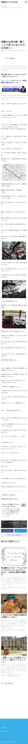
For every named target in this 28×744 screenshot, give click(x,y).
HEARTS (13, 50)
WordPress (12, 742)
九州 (16, 50)
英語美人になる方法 (9, 2)
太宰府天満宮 (22, 50)
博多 (18, 50)
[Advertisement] (14, 24)
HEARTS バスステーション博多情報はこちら (13, 403)
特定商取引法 (4, 727)
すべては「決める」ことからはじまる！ (11, 148)
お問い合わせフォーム (6, 731)
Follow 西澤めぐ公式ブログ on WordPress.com (13, 129)
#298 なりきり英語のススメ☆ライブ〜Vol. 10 (13, 486)
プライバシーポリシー (6, 723)
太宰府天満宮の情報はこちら (8, 360)
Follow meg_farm (16, 535)
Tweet (6, 58)
